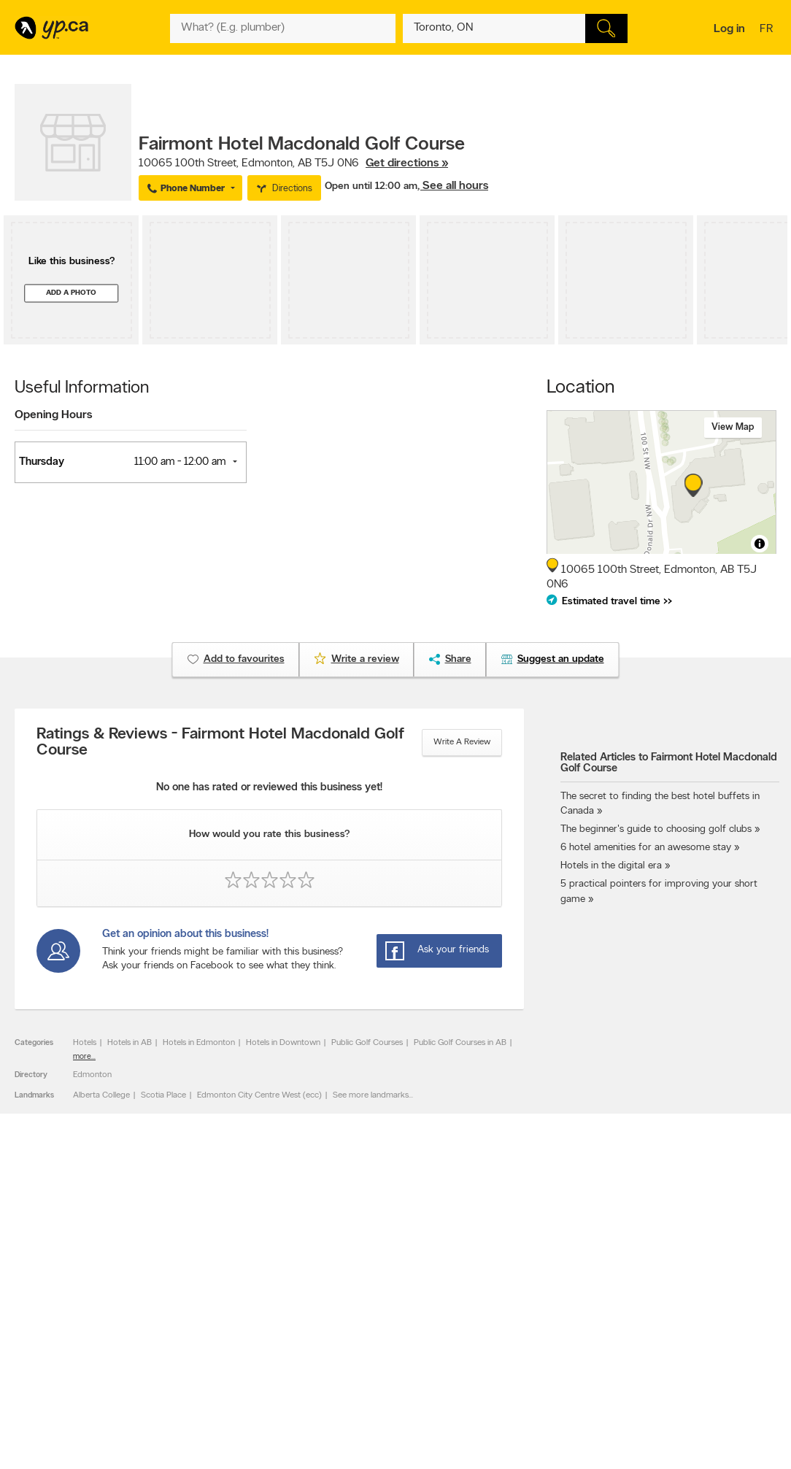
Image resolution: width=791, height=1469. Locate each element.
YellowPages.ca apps (524, 1296)
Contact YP (203, 1296)
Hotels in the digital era (611, 865)
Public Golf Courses (367, 1042)
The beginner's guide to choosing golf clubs (656, 829)
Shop (365, 1372)
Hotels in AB (129, 1042)
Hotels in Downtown (283, 1042)
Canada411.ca (664, 1296)
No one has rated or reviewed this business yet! (269, 787)
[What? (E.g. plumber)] (282, 28)
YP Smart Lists (360, 1358)
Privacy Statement (216, 1345)
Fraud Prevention (53, 1320)
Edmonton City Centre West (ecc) (259, 1095)
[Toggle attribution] (759, 543)
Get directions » (407, 163)
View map (733, 427)
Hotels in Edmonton (199, 1042)
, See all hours (452, 186)
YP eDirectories (514, 1345)
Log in (729, 29)
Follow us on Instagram (528, 1333)
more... (84, 1057)
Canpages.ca (662, 1308)
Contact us (753, 1236)
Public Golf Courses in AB (460, 1042)
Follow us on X (512, 1308)
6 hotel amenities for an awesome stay (645, 847)
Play (392, 1372)
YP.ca (178, 1415)
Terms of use (205, 1358)
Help (190, 1370)
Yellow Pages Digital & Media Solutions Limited (452, 1415)
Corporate (201, 1333)
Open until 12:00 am (371, 186)
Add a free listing (53, 1308)
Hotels (84, 1042)
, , (293, 163)
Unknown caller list (520, 1358)
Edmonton (92, 1075)
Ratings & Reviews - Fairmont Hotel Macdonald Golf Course (220, 743)
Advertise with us (53, 1296)
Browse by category (371, 1296)
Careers (196, 1308)
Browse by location (369, 1308)
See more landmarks (371, 1095)
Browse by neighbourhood (383, 1320)
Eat (340, 1372)
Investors (198, 1320)
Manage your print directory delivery (553, 1370)
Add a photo (71, 293)
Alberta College (101, 1095)
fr (768, 30)
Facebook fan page (521, 1320)
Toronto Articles (363, 1345)
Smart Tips (354, 1333)
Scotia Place (163, 1095)
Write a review (461, 742)
